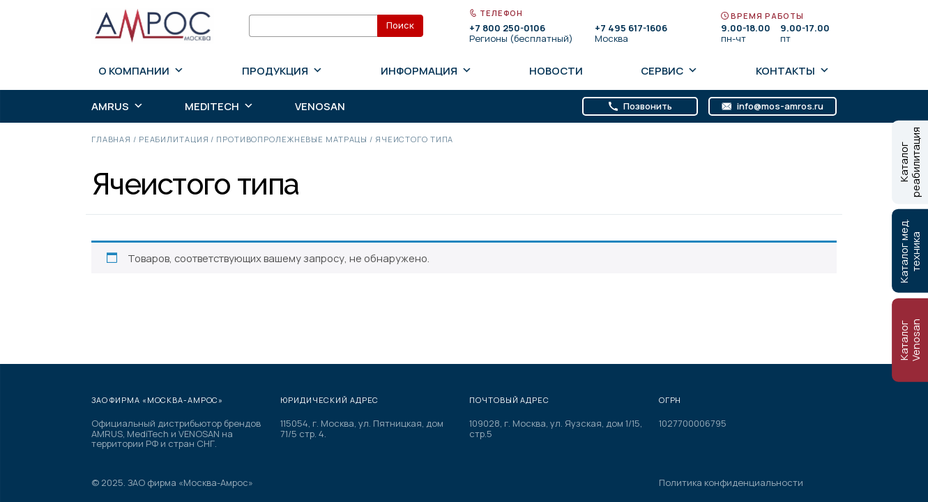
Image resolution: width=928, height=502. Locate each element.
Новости (556, 71)
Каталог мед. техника (909, 251)
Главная (111, 139)
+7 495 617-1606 (631, 28)
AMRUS (117, 106)
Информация (426, 71)
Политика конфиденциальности (731, 483)
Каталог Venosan (909, 340)
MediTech (219, 106)
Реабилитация (174, 139)
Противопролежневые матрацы (291, 139)
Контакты (793, 71)
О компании (141, 71)
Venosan (320, 106)
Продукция (282, 71)
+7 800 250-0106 (507, 28)
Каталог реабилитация (909, 162)
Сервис (669, 71)
